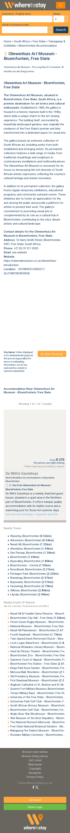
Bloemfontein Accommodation (38, 45)
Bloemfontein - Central (30, 565)
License (30, 71)
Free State (39, 41)
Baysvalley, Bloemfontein (31, 561)
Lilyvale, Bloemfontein (29, 594)
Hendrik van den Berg (15, 71)
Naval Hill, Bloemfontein (31, 544)
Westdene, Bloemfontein (31, 548)
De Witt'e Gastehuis (22, 473)
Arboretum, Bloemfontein (32, 540)
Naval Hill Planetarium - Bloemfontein (39, 630)
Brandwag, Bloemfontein (31, 577)
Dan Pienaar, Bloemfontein (32, 552)
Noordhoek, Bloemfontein (32, 569)
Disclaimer (35, 773)
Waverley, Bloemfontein (31, 536)
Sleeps (56, 14)
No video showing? (52, 353)
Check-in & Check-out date (15, 25)
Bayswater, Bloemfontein (31, 582)
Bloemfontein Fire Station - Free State (39, 663)
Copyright (35, 768)
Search (61, 30)
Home (7, 41)
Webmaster (35, 764)
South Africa (22, 41)
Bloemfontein (13, 99)
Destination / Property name (16, 14)
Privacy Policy (35, 777)
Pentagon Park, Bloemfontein (34, 573)
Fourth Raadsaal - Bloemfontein (36, 634)
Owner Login (35, 807)
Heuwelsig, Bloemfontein (31, 586)
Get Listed (35, 760)
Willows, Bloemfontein (30, 590)
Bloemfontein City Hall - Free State (37, 618)
